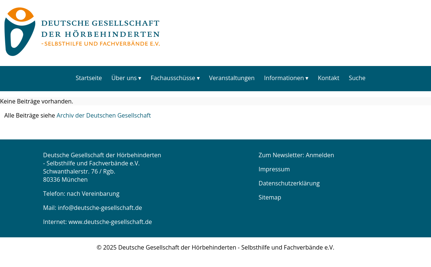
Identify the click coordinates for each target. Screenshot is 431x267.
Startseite (89, 78)
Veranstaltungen (232, 78)
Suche (357, 78)
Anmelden (320, 155)
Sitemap (270, 197)
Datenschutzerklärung (289, 183)
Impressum (274, 169)
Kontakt (328, 78)
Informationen (284, 78)
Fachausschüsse (173, 78)
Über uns (124, 78)
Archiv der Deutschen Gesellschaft (104, 115)
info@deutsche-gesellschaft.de (100, 208)
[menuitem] (89, 78)
